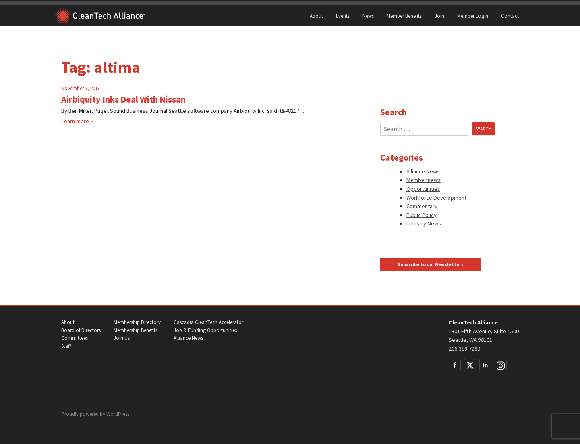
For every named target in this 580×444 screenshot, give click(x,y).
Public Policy (421, 215)
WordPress (117, 414)
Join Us (122, 338)
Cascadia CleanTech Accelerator (208, 322)
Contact (510, 15)
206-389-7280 (464, 348)
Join (439, 15)
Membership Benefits (135, 330)
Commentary (421, 206)
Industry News (423, 223)
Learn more (75, 121)
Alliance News (423, 171)
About (316, 15)
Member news (423, 180)
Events (343, 15)
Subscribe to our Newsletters (431, 264)
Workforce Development (436, 197)
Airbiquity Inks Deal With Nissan (123, 99)
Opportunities (423, 188)
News (368, 15)
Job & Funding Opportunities (205, 330)
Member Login (472, 15)
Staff (66, 346)
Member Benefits (404, 15)
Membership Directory (137, 322)
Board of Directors (81, 330)
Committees (74, 338)
